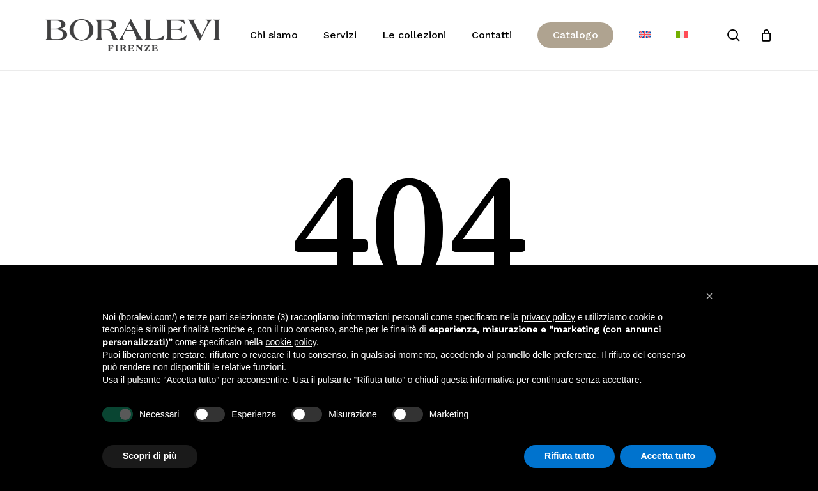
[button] (709, 296)
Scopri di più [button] (150, 456)
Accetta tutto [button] (667, 456)
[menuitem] (645, 35)
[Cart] (766, 35)
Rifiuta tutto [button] (569, 456)
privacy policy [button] (548, 317)
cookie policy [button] (291, 342)
